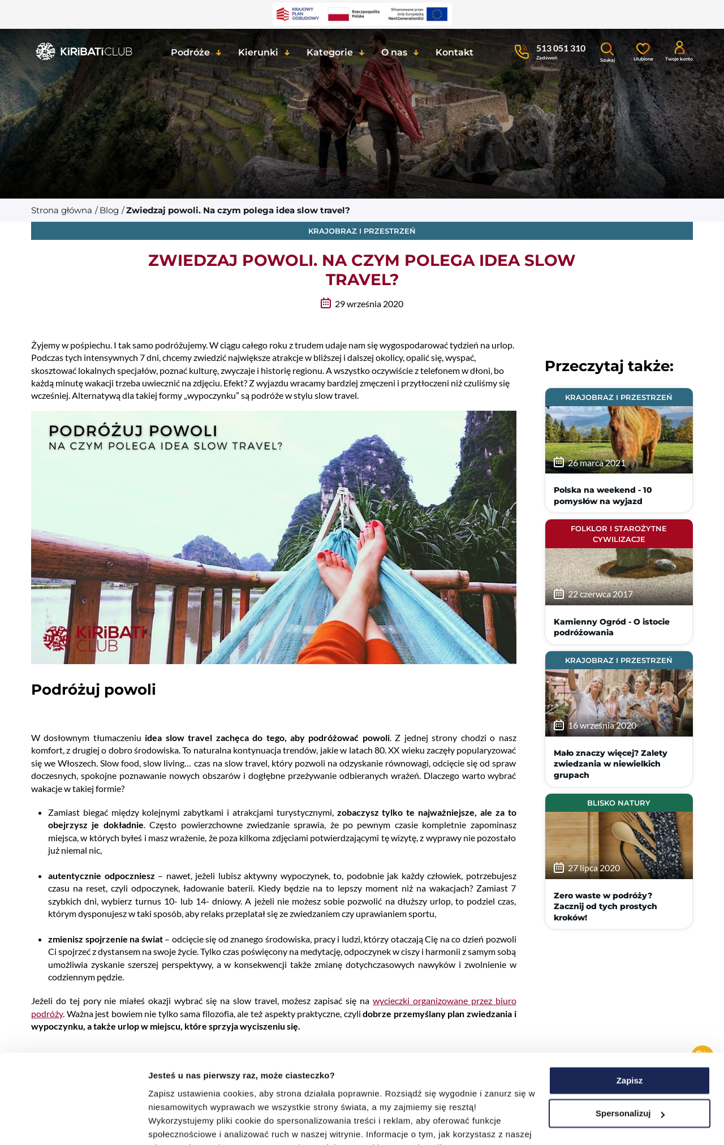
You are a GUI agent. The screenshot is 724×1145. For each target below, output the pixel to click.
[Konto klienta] (679, 50)
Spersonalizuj (630, 1030)
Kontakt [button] (454, 52)
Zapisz (630, 997)
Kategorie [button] (330, 52)
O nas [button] (394, 52)
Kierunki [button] (258, 52)
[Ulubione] (643, 51)
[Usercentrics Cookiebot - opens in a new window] (73, 1122)
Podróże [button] (190, 52)
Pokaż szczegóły (182, 1122)
